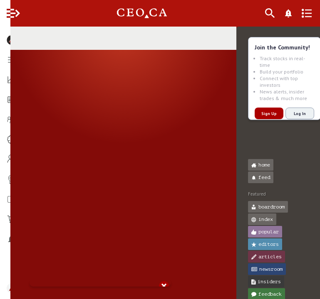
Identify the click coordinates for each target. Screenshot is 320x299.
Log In (289, 113)
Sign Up (258, 113)
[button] (8, 37)
